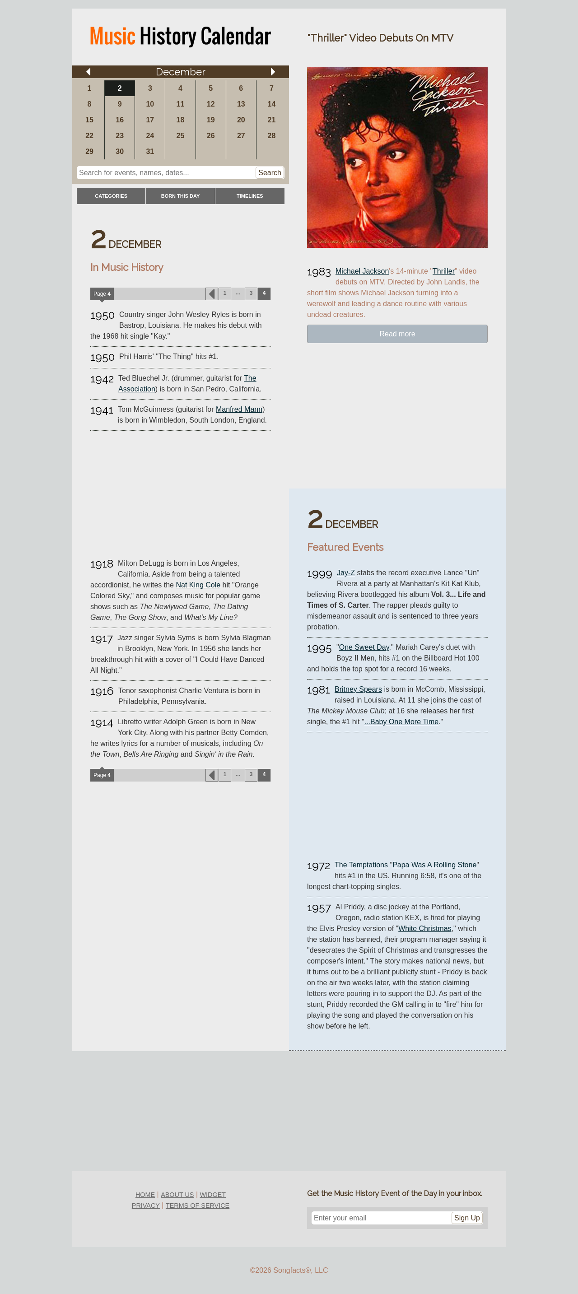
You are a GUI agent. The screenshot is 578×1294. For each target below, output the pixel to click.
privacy (146, 1205)
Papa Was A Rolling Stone (434, 865)
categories (111, 196)
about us (177, 1194)
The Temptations (361, 865)
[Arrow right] (273, 71)
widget (213, 1194)
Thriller (444, 271)
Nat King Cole (198, 585)
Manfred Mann (239, 409)
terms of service (197, 1205)
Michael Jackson (362, 271)
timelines (250, 196)
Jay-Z (346, 573)
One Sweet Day (364, 647)
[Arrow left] (88, 71)
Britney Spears (358, 689)
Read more (397, 334)
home (145, 1194)
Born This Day (180, 196)
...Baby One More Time (401, 722)
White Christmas (424, 928)
